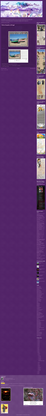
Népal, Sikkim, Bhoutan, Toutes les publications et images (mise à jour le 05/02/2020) (40, 252)
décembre (39, 370)
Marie (4, 377)
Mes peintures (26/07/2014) (39, 250)
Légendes (38, 308)
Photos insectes (38, 322)
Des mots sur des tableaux (39, 297)
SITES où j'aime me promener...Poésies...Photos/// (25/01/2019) (41, 258)
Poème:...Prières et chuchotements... (41, 275)
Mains (37, 311)
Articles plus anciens (33, 68)
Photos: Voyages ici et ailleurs (6, 66)
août (38, 366)
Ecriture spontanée (38, 299)
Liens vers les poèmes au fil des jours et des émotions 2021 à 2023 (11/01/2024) (40, 223)
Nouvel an (38, 319)
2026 (38, 373)
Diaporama (38, 298)
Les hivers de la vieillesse (39, 309)
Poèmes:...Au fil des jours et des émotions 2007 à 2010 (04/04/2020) (41, 217)
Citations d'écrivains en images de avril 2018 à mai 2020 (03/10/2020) (40, 226)
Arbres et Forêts (38, 287)
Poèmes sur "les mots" (39, 246)
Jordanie (37, 306)
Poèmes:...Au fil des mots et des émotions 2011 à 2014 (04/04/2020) (41, 228)
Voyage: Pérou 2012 (39, 254)
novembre (39, 369)
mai (38, 363)
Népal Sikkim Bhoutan (39, 317)
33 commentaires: (19, 65)
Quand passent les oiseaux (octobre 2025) (41, 247)
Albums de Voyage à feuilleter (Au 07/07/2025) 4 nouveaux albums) (40, 215)
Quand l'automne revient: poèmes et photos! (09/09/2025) (40, 244)
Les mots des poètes (38, 310)
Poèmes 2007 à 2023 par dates (40, 220)
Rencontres (38, 330)
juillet (38, 365)
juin (38, 364)
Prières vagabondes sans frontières (40, 329)
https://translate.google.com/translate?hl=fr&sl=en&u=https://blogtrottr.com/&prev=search (16, 385)
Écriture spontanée (38, 300)
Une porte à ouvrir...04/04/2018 (40, 259)
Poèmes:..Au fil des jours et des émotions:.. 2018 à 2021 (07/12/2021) (41, 224)
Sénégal (37, 331)
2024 (38, 371)
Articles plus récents (3, 68)
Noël (37, 318)
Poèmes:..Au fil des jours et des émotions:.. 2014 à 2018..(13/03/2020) (41, 227)
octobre (39, 368)
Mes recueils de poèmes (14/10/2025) (40, 216)
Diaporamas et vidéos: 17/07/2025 (40, 249)
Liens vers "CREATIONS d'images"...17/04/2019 (39, 241)
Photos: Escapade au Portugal (8, 25)
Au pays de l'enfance (39, 288)
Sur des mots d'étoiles (39, 332)
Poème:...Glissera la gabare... (42, 281)
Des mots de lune (38, 296)
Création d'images (38, 295)
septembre (39, 367)
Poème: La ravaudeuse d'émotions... (41, 278)
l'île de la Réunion (38, 307)
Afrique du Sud (38, 286)
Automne (37, 289)
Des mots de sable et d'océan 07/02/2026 (40, 245)
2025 (38, 372)
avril (38, 362)
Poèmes (37, 328)
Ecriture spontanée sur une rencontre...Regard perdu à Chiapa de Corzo (41, 184)
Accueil (18, 68)
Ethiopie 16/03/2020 (39, 253)
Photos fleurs (38, 321)
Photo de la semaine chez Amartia (40, 320)
